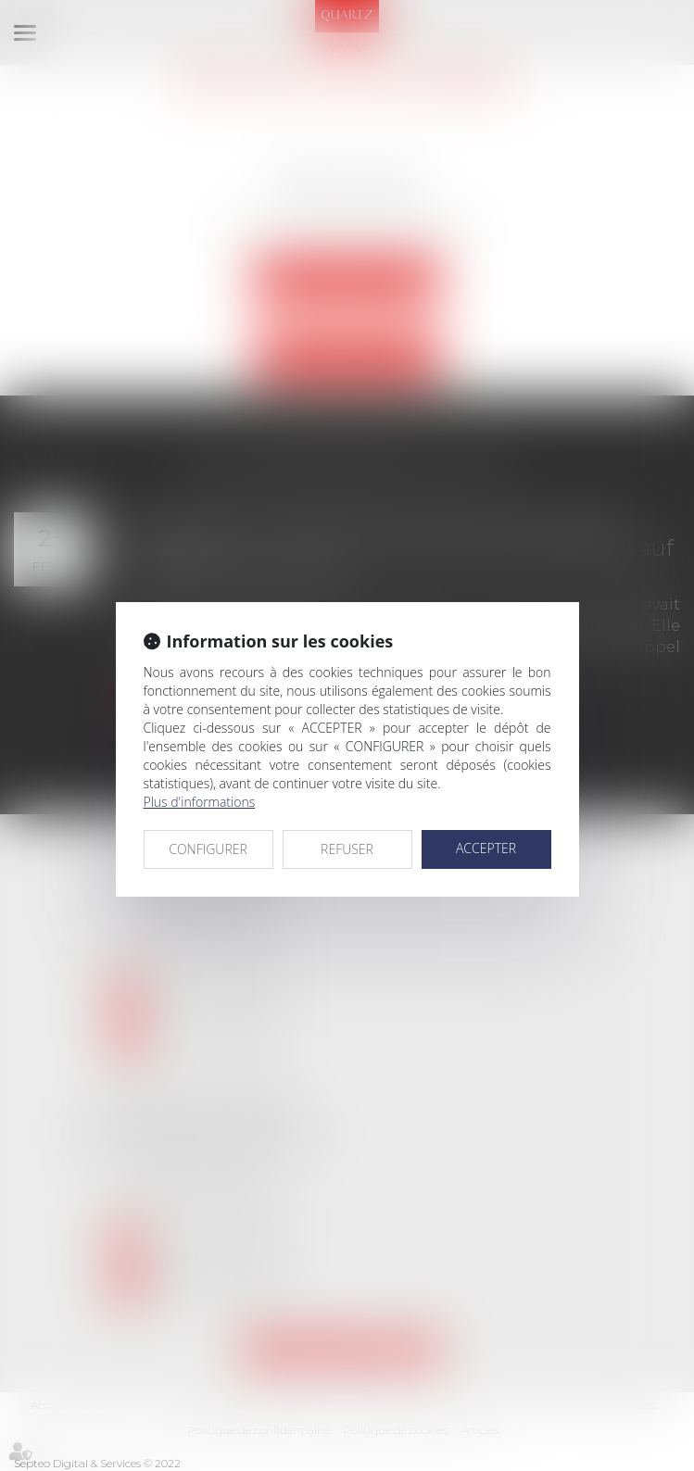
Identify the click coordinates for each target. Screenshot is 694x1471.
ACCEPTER (486, 848)
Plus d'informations (200, 802)
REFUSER (347, 849)
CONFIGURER (208, 849)
